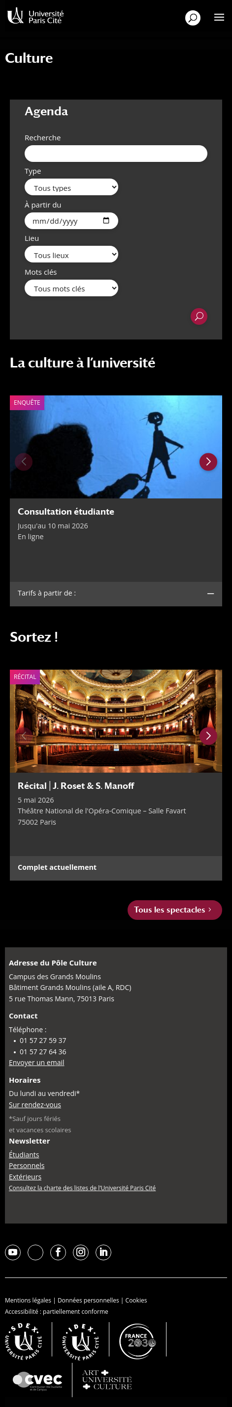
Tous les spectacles (169, 909)
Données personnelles (88, 1300)
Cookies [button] (136, 1300)
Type (33, 171)
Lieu (32, 238)
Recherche (43, 137)
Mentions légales (28, 1300)
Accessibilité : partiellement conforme (56, 1311)
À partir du (43, 204)
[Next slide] (208, 461)
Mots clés (41, 272)
